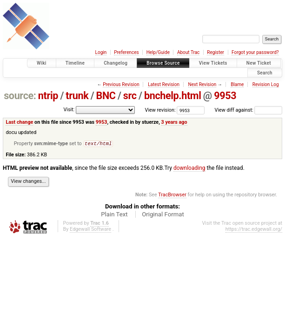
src (130, 95)
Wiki (41, 63)
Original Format (163, 215)
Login (101, 52)
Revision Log (265, 84)
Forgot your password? (255, 52)
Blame (237, 84)
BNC (106, 95)
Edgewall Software (90, 230)
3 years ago (174, 122)
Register (215, 52)
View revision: (160, 110)
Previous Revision (121, 84)
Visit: (68, 110)
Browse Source (163, 63)
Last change (19, 122)
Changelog (115, 63)
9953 (225, 95)
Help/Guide (158, 52)
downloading (189, 169)
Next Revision (202, 84)
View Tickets (213, 63)
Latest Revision (163, 84)
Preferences (126, 52)
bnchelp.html (172, 95)
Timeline (75, 63)
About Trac (188, 52)
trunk (77, 95)
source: (20, 95)
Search (264, 72)
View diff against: (248, 110)
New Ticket (258, 63)
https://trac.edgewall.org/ (253, 230)
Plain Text (114, 215)
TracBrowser (172, 196)
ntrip (48, 95)
